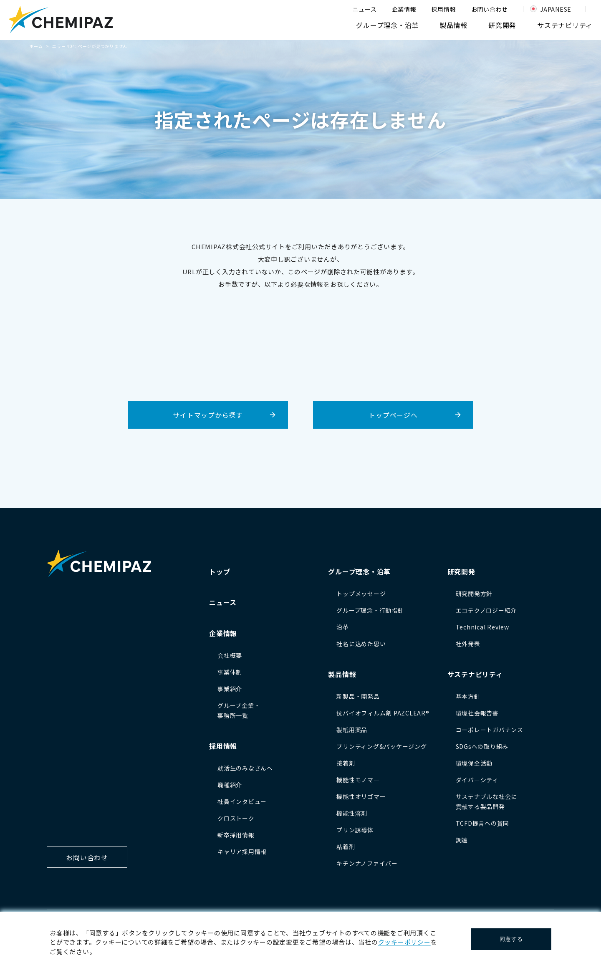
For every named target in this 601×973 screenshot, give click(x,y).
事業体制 (229, 672)
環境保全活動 (474, 763)
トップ (219, 571)
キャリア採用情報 (242, 851)
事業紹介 (229, 689)
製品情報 (453, 25)
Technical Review (482, 627)
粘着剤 (345, 846)
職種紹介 (229, 785)
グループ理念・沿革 (387, 25)
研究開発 (502, 25)
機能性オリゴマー (361, 796)
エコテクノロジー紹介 (486, 610)
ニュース (365, 9)
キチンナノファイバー (367, 863)
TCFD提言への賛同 (483, 823)
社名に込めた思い (361, 643)
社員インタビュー (242, 801)
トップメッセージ (361, 593)
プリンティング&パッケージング (381, 746)
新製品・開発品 (357, 696)
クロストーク (236, 818)
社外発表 (468, 643)
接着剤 (345, 763)
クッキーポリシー (404, 942)
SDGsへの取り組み (482, 746)
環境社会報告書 (477, 713)
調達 (462, 840)
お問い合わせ (489, 9)
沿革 (342, 627)
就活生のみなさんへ (245, 768)
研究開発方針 (474, 593)
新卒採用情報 (236, 835)
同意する (511, 939)
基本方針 (468, 696)
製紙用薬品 (351, 729)
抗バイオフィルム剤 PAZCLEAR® (382, 713)
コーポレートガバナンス (489, 729)
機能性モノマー (357, 780)
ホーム (36, 46)
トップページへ (393, 415)
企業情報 (404, 9)
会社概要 (229, 655)
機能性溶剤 (351, 813)
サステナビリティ (565, 25)
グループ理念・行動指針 (370, 610)
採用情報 (444, 9)
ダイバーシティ (477, 780)
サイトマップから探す (208, 415)
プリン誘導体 (355, 830)
